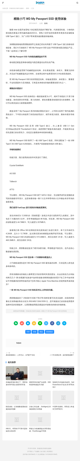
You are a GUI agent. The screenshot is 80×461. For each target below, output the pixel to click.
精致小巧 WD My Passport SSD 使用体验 (40, 18)
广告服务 (36, 451)
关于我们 (30, 451)
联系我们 (50, 451)
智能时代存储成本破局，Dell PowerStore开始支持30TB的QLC (63, 384)
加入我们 (43, 451)
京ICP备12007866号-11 (30, 454)
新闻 (27, 8)
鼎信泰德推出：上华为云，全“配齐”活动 (20, 355)
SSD (28, 332)
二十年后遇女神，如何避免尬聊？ (62, 355)
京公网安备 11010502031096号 (47, 454)
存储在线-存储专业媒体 (40, 3)
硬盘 (41, 332)
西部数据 (49, 332)
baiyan (18, 343)
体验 (34, 332)
